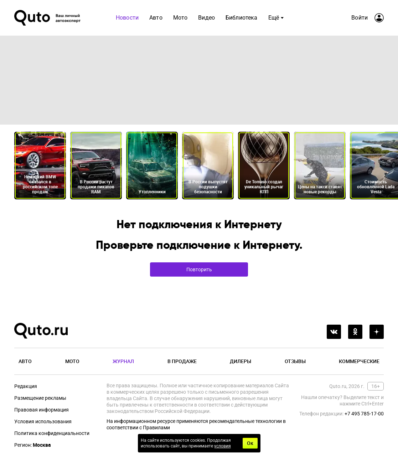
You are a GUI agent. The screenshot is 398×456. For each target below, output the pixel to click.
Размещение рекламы (40, 398)
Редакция (25, 386)
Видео (206, 17)
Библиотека (242, 17)
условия (222, 446)
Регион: (32, 445)
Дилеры (240, 361)
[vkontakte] (334, 332)
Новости (127, 17)
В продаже (182, 361)
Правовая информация (41, 410)
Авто (155, 17)
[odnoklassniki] (355, 332)
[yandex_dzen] (376, 332)
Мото (180, 17)
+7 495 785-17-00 (364, 413)
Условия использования (43, 421)
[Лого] (48, 18)
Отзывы (295, 361)
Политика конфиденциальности (51, 433)
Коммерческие (359, 361)
